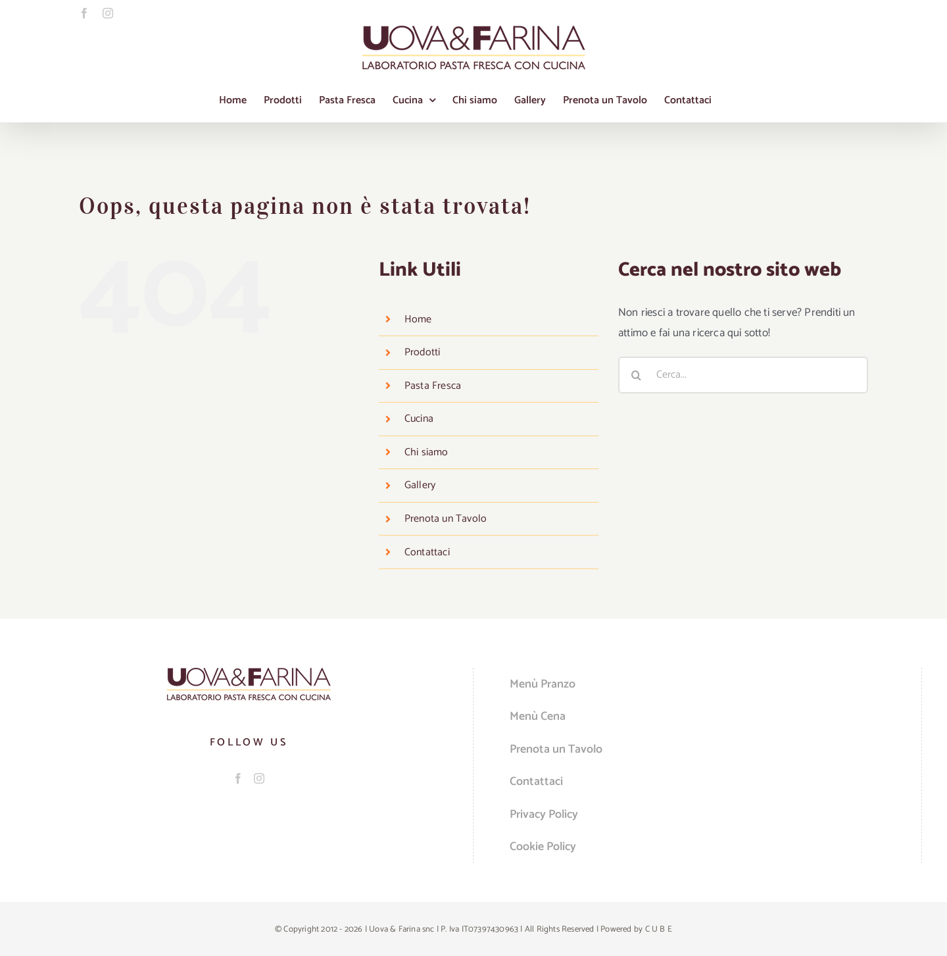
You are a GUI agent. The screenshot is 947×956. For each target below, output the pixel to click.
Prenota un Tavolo (445, 519)
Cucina (418, 419)
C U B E (658, 929)
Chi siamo (426, 452)
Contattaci (427, 552)
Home (418, 319)
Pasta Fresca (432, 386)
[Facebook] (238, 778)
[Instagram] (259, 778)
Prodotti (422, 352)
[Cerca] (636, 375)
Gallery (419, 485)
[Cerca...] (743, 375)
